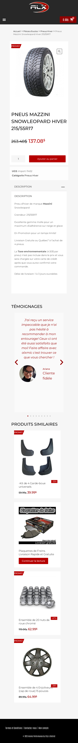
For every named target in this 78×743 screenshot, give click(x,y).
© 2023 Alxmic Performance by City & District (39, 736)
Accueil (17, 31)
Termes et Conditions (13, 727)
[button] (4, 19)
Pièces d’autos (30, 31)
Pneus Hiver (46, 31)
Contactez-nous (30, 727)
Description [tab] (23, 186)
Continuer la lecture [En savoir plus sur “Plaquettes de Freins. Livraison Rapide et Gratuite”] (33, 560)
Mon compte (43, 727)
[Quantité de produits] (18, 158)
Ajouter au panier (47, 158)
